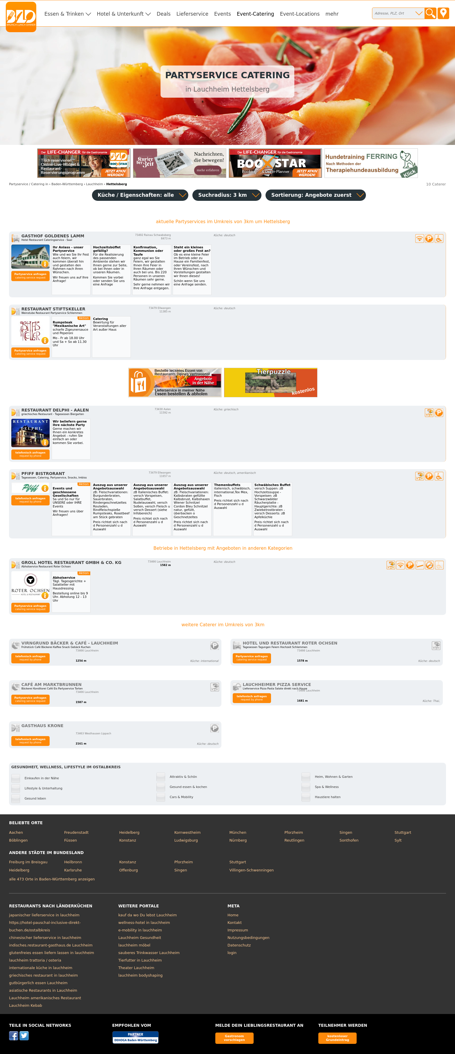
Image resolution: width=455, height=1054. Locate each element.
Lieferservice (192, 14)
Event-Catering (255, 14)
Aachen (16, 832)
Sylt (398, 840)
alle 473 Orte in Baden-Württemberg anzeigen (52, 879)
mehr (332, 14)
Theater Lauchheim (136, 968)
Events (222, 14)
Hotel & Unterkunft (120, 14)
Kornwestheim (187, 832)
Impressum (238, 930)
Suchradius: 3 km (222, 195)
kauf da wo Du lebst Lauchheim (147, 915)
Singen (346, 832)
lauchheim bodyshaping (140, 975)
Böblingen (18, 840)
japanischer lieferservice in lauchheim (44, 915)
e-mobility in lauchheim (140, 930)
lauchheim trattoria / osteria (35, 960)
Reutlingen (294, 840)
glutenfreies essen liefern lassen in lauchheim (51, 953)
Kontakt (235, 922)
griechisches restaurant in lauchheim (43, 975)
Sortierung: (311, 195)
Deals (164, 14)
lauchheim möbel (134, 945)
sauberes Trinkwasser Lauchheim (149, 953)
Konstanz (127, 840)
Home (233, 915)
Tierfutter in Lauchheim (140, 960)
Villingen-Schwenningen (251, 870)
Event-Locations (300, 14)
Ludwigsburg (186, 840)
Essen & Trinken (64, 14)
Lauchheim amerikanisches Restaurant (45, 998)
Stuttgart (403, 832)
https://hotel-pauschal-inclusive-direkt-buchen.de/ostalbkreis (45, 926)
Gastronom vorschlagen (234, 1038)
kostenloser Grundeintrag (337, 1038)
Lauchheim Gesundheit (139, 937)
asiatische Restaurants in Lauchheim (43, 990)
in (28, 184)
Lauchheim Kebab (25, 1005)
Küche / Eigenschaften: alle (136, 195)
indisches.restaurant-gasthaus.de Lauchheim (51, 945)
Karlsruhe (73, 870)
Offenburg (128, 870)
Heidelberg (129, 832)
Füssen (70, 840)
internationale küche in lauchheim (40, 968)
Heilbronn (73, 862)
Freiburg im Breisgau (28, 862)
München (237, 832)
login (232, 953)
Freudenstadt (76, 832)
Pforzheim (293, 832)
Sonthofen (349, 840)
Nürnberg (238, 840)
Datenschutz (239, 945)
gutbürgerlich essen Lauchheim (38, 983)
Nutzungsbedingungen (249, 937)
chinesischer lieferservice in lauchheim (45, 937)
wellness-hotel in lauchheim (144, 922)
